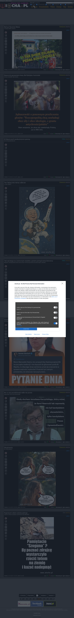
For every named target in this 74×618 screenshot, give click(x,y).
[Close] (62, 283)
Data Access (37, 334)
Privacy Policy (45, 334)
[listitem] (37, 304)
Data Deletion (28, 334)
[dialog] (37, 309)
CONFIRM (26, 328)
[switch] (55, 307)
